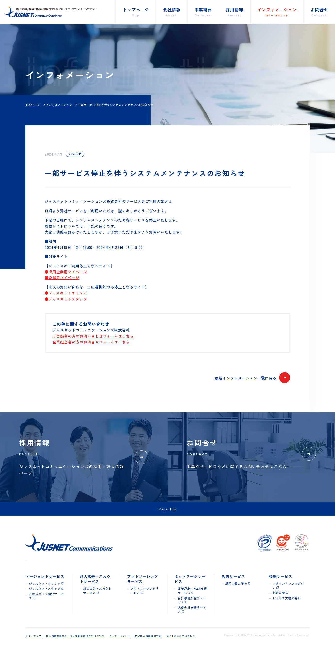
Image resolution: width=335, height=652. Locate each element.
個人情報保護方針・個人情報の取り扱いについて (75, 636)
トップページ (136, 12)
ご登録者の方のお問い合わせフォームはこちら (93, 336)
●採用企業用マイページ (66, 271)
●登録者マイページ (62, 277)
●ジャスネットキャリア (66, 292)
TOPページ (33, 105)
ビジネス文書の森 (285, 598)
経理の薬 (279, 593)
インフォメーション (277, 12)
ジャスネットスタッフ (44, 588)
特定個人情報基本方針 (148, 636)
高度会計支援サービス (192, 609)
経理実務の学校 (236, 583)
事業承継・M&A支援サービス (192, 590)
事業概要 (203, 12)
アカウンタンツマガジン (288, 585)
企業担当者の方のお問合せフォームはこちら (91, 341)
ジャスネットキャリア (44, 583)
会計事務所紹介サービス (192, 600)
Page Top (167, 508)
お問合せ (319, 12)
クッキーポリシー (120, 636)
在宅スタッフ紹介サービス (46, 596)
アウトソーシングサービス (145, 590)
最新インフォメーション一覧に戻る (252, 378)
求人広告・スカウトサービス (97, 590)
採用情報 (234, 12)
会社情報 (171, 12)
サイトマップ (33, 636)
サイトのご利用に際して (180, 636)
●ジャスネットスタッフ (66, 298)
